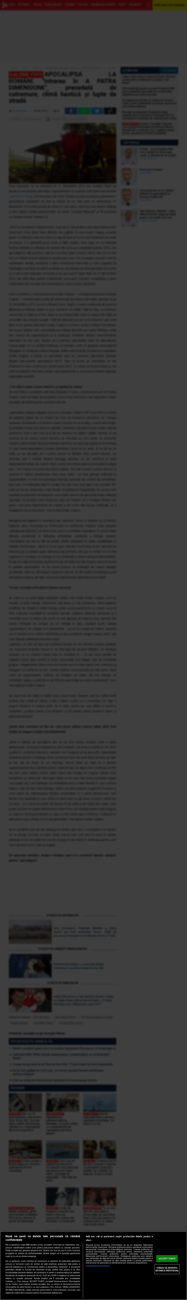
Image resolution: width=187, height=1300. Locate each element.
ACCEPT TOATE (167, 1258)
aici (14, 1281)
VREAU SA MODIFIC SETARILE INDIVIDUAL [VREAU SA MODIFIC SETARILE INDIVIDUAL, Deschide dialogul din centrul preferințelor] (167, 1269)
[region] (93, 1265)
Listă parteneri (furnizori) (97, 1266)
